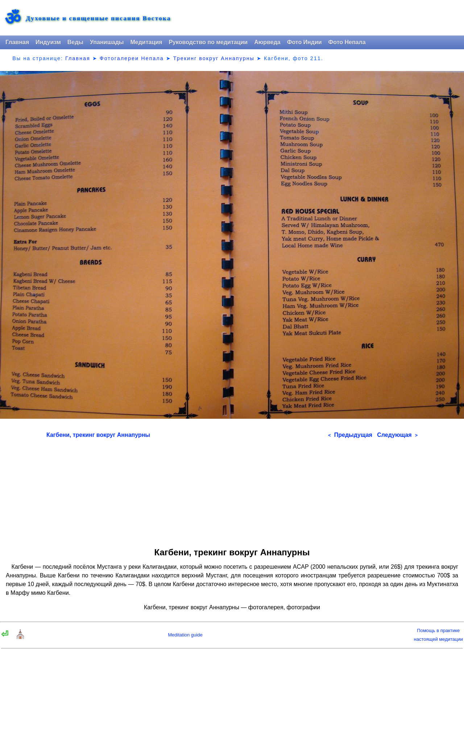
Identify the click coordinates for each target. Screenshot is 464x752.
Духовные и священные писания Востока (98, 18)
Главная (17, 42)
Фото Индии (304, 42)
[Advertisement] (232, 490)
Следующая (397, 435)
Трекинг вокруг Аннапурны (213, 58)
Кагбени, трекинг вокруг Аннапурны (98, 435)
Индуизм (48, 42)
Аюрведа (267, 42)
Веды (75, 42)
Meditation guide (185, 635)
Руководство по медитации (208, 42)
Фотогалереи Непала (132, 58)
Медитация (146, 42)
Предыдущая (350, 435)
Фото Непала (347, 42)
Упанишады (107, 42)
